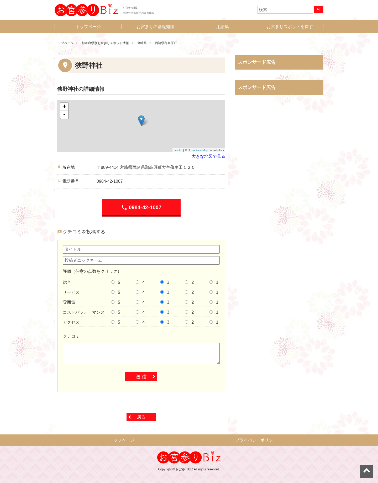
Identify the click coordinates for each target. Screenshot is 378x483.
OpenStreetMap (198, 150)
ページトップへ (366, 471)
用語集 (222, 26)
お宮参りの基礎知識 (155, 26)
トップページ (88, 26)
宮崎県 (142, 43)
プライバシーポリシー (256, 440)
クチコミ (71, 336)
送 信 (141, 376)
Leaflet (178, 150)
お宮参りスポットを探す (290, 26)
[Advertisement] (279, 153)
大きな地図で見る (208, 156)
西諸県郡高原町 (166, 43)
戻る (141, 417)
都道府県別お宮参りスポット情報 (105, 43)
